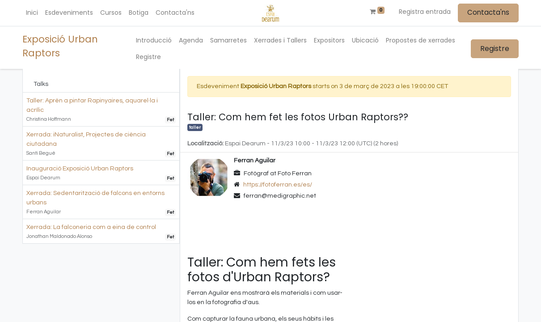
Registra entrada (425, 11)
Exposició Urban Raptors (60, 46)
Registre (494, 48)
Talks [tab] (41, 84)
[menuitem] (32, 12)
